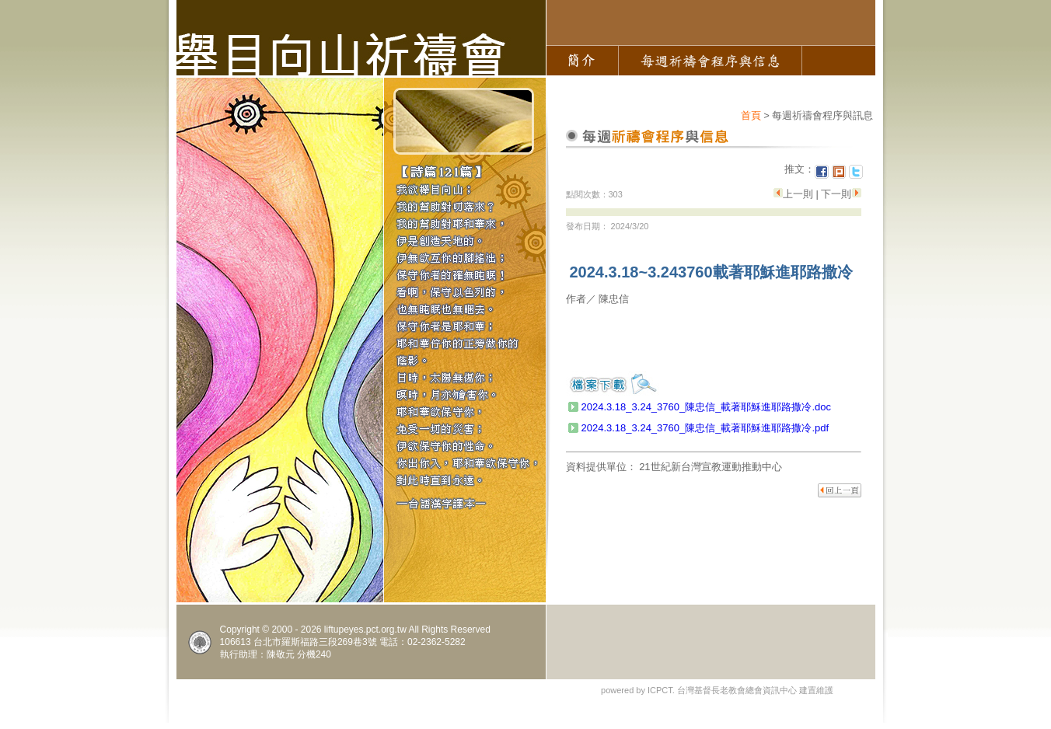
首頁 (751, 115)
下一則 (835, 194)
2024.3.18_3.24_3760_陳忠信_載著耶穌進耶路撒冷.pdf (705, 428)
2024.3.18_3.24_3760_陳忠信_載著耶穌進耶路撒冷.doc (706, 407)
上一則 (799, 194)
